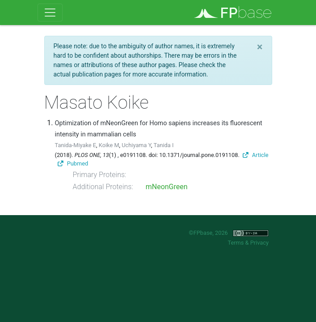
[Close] (260, 47)
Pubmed (73, 163)
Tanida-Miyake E (76, 145)
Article (256, 155)
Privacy (259, 242)
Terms (236, 242)
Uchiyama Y (136, 145)
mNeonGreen (167, 186)
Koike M (109, 145)
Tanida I (164, 145)
